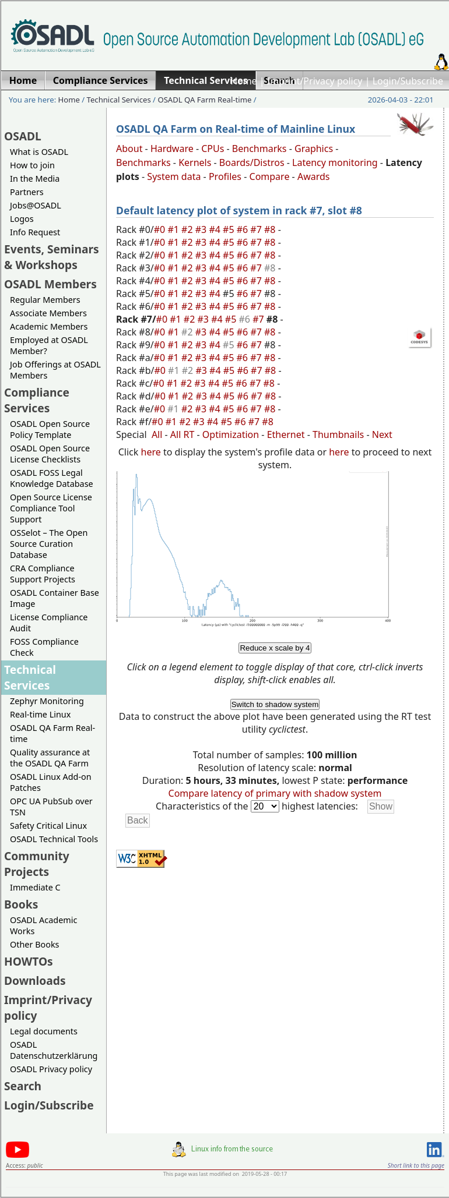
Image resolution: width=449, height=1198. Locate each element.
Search (22, 1086)
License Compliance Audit (48, 623)
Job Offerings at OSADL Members (55, 370)
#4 (216, 229)
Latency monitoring (335, 162)
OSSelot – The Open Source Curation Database (48, 543)
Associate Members (48, 313)
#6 (244, 229)
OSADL (22, 136)
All (157, 434)
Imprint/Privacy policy (315, 81)
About (129, 148)
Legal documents (44, 1031)
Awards (313, 176)
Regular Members (45, 299)
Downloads (35, 980)
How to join (32, 165)
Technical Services (119, 99)
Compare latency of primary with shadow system (275, 793)
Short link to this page (416, 1165)
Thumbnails (338, 434)
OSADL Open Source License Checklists (50, 454)
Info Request (35, 232)
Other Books (34, 944)
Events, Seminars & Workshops (51, 257)
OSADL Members (50, 284)
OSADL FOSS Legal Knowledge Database (51, 478)
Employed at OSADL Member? (49, 345)
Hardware (172, 148)
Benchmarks (259, 148)
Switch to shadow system (275, 704)
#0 (161, 229)
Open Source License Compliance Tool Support (51, 508)
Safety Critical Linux (48, 825)
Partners (27, 191)
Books (21, 904)
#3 (202, 229)
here (151, 452)
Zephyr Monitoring (47, 700)
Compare (270, 176)
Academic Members (48, 326)
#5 (230, 229)
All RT (182, 434)
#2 (188, 229)
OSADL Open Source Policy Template (50, 429)
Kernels (194, 162)
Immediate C (35, 887)
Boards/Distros (252, 162)
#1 (174, 229)
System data (174, 176)
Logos (22, 218)
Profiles (225, 176)
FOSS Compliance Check (44, 647)
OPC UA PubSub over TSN (51, 807)
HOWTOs (28, 961)
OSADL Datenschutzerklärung (53, 1050)
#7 (257, 229)
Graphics (313, 148)
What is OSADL (39, 151)
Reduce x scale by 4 (275, 648)
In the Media (34, 178)
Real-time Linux (40, 714)
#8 (271, 229)
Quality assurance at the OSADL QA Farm (50, 758)
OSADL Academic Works (43, 925)
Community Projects (36, 863)
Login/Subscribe (408, 81)
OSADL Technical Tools (54, 838)
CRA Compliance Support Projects (42, 574)
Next (382, 434)
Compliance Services (36, 400)
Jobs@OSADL (35, 205)
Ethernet (286, 434)
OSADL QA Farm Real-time (204, 99)
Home (243, 81)
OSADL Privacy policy (51, 1069)
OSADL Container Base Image (54, 598)
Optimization (230, 434)
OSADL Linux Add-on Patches (51, 782)
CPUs (212, 148)
